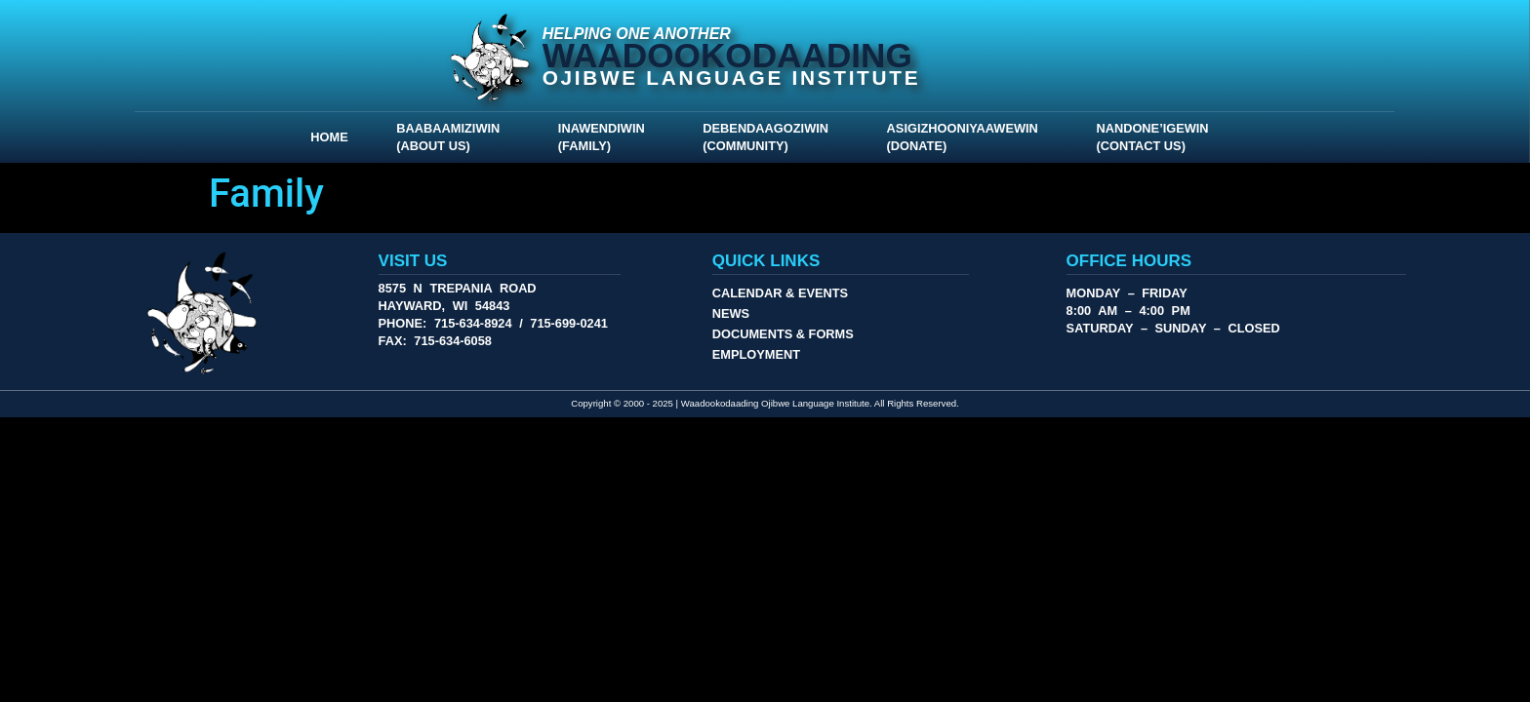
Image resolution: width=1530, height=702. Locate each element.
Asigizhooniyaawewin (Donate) (967, 137)
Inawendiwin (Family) (606, 137)
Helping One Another (637, 33)
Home (328, 137)
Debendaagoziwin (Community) (770, 137)
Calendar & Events (780, 293)
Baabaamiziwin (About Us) (452, 137)
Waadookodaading (727, 55)
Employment (756, 354)
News (730, 313)
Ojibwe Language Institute (732, 77)
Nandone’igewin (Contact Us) (1157, 137)
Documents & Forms (783, 334)
